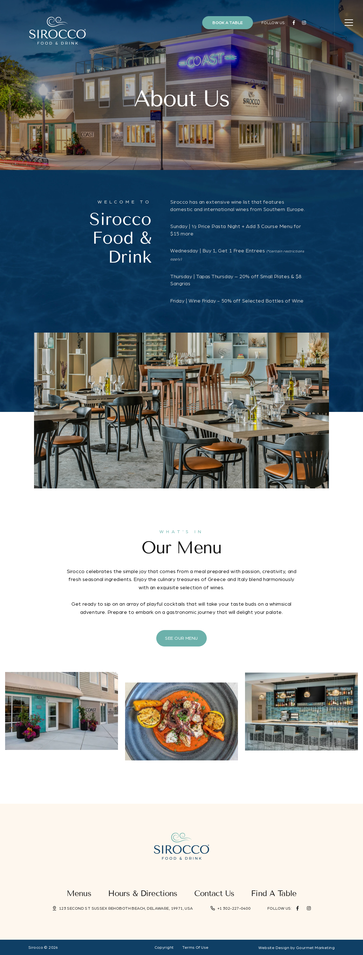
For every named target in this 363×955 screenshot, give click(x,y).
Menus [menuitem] (79, 893)
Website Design (273, 947)
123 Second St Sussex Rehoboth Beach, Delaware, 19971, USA (126, 908)
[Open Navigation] (349, 22)
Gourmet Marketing (315, 947)
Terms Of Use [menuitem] (195, 947)
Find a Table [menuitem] (273, 893)
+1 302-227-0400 (233, 908)
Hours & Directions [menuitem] (142, 893)
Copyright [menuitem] (164, 947)
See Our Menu (181, 638)
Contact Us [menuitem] (214, 893)
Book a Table (227, 22)
